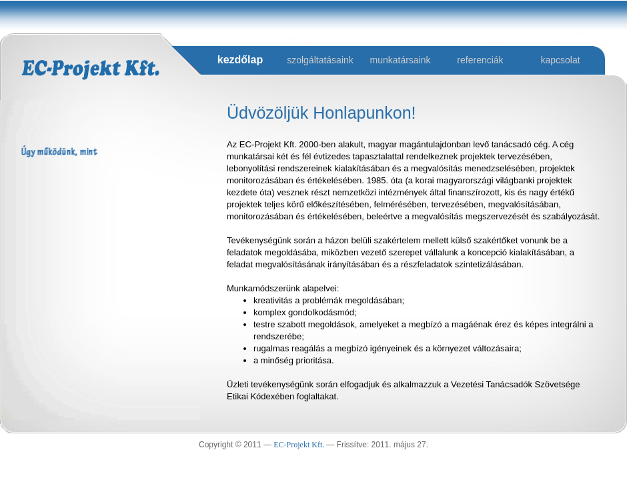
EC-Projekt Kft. (299, 444)
